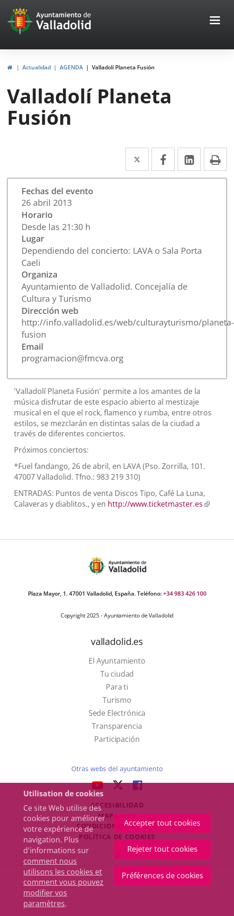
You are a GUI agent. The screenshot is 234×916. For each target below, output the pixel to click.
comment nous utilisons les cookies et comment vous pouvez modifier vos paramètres (63, 882)
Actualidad (36, 67)
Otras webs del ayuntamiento (116, 768)
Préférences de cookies (162, 875)
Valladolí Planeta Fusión (123, 67)
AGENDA (71, 67)
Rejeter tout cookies (162, 849)
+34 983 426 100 (184, 593)
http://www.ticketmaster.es (159, 504)
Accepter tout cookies (162, 823)
